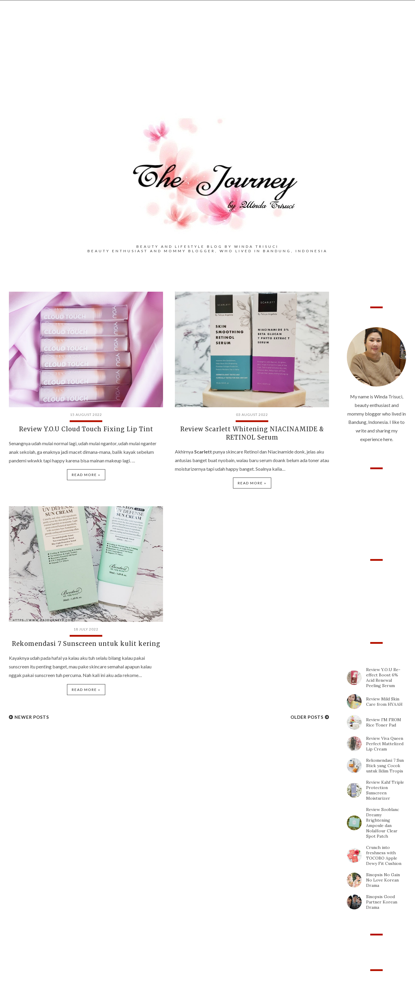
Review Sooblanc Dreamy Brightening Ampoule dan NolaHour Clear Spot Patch (382, 823)
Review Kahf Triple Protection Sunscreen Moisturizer (385, 790)
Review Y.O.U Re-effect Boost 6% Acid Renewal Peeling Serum (383, 677)
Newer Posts (32, 717)
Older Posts (306, 717)
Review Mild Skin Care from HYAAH (384, 701)
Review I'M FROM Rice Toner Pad (383, 722)
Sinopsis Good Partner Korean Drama (381, 902)
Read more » (86, 474)
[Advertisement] (207, 65)
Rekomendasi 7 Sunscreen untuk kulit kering (86, 643)
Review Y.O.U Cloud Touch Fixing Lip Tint (86, 429)
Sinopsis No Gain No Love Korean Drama (383, 880)
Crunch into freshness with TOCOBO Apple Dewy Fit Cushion (383, 855)
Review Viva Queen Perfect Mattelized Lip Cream (384, 744)
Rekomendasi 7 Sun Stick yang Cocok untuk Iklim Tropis (385, 766)
